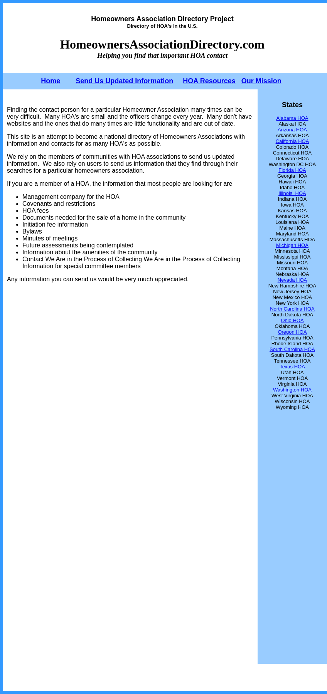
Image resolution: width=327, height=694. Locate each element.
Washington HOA (292, 390)
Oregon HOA (292, 332)
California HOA (292, 141)
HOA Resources (209, 81)
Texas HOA (292, 367)
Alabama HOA (292, 118)
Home (50, 81)
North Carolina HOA (292, 309)
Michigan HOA (292, 245)
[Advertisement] (132, 471)
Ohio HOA (292, 320)
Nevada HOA (292, 280)
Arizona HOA (292, 130)
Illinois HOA (292, 193)
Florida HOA (292, 170)
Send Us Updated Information (124, 81)
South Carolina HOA (292, 349)
